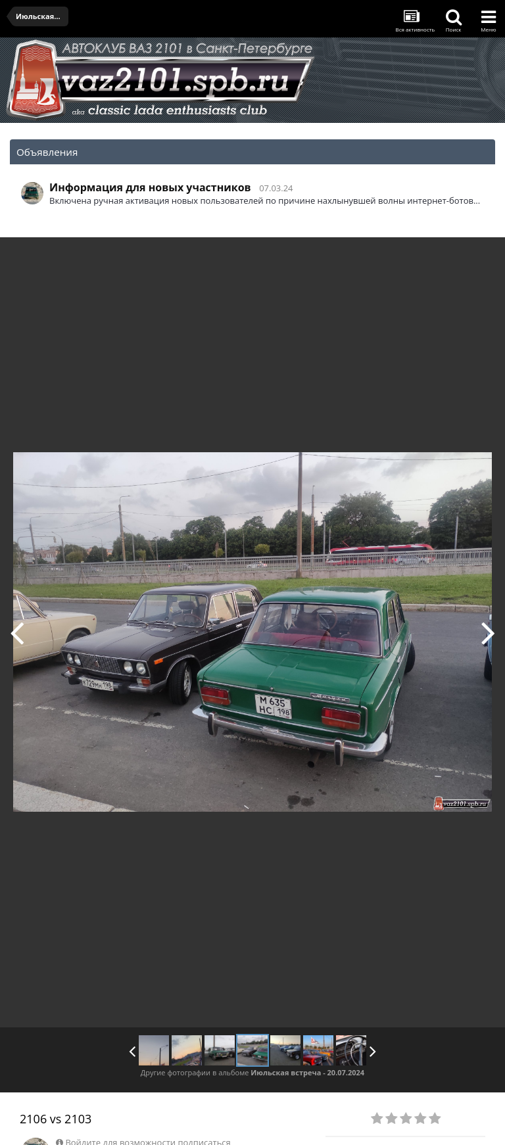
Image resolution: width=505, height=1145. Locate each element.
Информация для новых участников (150, 187)
